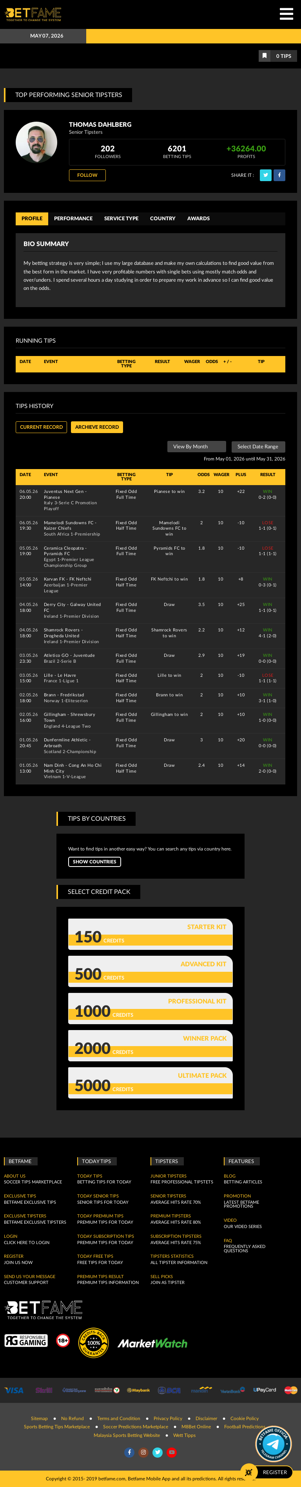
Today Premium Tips (100, 1216)
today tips (89, 1176)
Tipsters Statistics (172, 1257)
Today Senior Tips (98, 1196)
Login (10, 1237)
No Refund (72, 1418)
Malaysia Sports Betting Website (127, 1435)
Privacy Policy (168, 1418)
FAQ (228, 1241)
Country (163, 218)
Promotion (237, 1196)
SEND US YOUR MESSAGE (29, 1277)
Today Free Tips (95, 1257)
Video (230, 1221)
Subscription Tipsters (175, 1237)
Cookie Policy (244, 1418)
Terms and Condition (118, 1418)
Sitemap (39, 1418)
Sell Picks (161, 1277)
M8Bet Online (196, 1426)
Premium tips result (100, 1277)
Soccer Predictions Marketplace (135, 1426)
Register (14, 1257)
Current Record (41, 427)
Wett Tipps (184, 1435)
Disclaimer (206, 1418)
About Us (14, 1176)
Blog (230, 1176)
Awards (198, 218)
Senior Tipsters (168, 1196)
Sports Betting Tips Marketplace (57, 1426)
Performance (73, 218)
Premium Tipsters (170, 1216)
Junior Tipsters (168, 1176)
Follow (87, 175)
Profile (32, 218)
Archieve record (97, 427)
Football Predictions (244, 1426)
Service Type (121, 218)
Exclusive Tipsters (25, 1216)
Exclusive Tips (20, 1196)
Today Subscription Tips (105, 1237)
